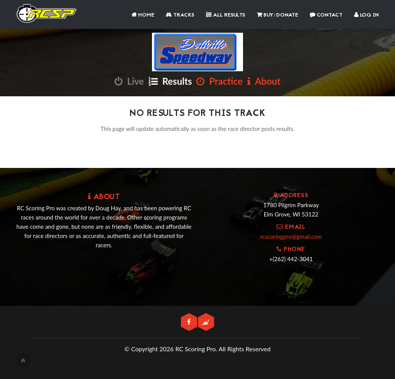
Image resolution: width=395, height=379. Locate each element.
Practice (219, 81)
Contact (326, 15)
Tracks (180, 15)
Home (143, 15)
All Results (225, 15)
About (263, 81)
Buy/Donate (277, 15)
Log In (366, 15)
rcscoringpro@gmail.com (291, 236)
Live (129, 81)
